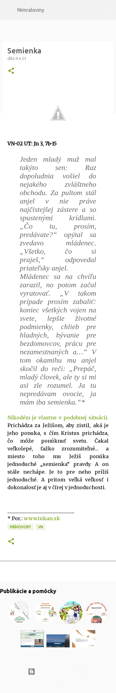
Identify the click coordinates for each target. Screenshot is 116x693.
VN (40, 527)
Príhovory (20, 527)
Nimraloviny (30, 10)
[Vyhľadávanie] (107, 9)
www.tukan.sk (42, 518)
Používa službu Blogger (58, 671)
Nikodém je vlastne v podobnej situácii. (58, 417)
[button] (11, 71)
